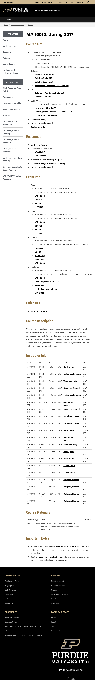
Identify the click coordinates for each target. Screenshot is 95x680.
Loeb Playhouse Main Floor (47, 281)
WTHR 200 (40, 195)
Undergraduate (9, 45)
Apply (37, 2)
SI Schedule (40, 155)
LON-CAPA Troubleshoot (46, 115)
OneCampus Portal (12, 581)
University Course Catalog (11, 132)
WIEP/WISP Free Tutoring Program (46, 159)
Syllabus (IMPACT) (43, 78)
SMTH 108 (39, 259)
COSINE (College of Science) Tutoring (48, 163)
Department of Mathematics (47, 10)
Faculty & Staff (60, 611)
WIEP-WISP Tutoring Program (12, 177)
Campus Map (56, 603)
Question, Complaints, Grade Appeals (12, 168)
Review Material (38, 126)
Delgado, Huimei (71, 479)
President (51, 2)
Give (71, 2)
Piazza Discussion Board (42, 123)
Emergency (80, 2)
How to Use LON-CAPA (45, 107)
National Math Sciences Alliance (10, 72)
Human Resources (58, 585)
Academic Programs (17, 25)
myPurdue (9, 603)
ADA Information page (66, 546)
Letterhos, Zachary (72, 373)
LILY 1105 (39, 207)
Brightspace (8, 97)
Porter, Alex (68, 430)
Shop (60, 2)
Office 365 (9, 594)
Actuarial (7, 58)
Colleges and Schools (59, 594)
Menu (7, 19)
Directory (54, 598)
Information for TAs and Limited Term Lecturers (23, 626)
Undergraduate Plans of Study (12, 159)
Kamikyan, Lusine (71, 416)
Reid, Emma (68, 366)
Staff (53, 626)
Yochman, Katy (70, 381)
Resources (11, 611)
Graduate (7, 51)
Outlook (8, 598)
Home (6, 25)
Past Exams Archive (12, 109)
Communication (14, 575)
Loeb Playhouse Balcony (46, 289)
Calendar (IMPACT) (44, 96)
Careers (54, 590)
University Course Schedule (11, 141)
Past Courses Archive (12, 103)
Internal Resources (12, 617)
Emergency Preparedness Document (52, 85)
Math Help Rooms (39, 144)
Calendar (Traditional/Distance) (49, 92)
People (53, 617)
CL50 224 (39, 199)
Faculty (54, 622)
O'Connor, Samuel (71, 388)
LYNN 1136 (39, 292)
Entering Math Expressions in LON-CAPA (53, 111)
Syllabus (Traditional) (44, 74)
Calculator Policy (38, 119)
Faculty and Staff (57, 581)
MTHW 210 (40, 255)
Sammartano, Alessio (69, 403)
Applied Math (9, 64)
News (43, 2)
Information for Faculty (13, 630)
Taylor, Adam (69, 465)
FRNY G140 (40, 285)
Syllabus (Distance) (44, 81)
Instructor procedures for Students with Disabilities (24, 635)
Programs (13, 33)
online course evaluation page (51, 556)
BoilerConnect (10, 590)
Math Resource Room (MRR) (12, 89)
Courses (30, 25)
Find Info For (9, 2)
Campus (55, 575)
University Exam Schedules (10, 123)
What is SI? (40, 151)
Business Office (11, 622)
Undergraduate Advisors (9, 150)
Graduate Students (58, 630)
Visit (66, 2)
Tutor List (7, 115)
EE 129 (38, 203)
